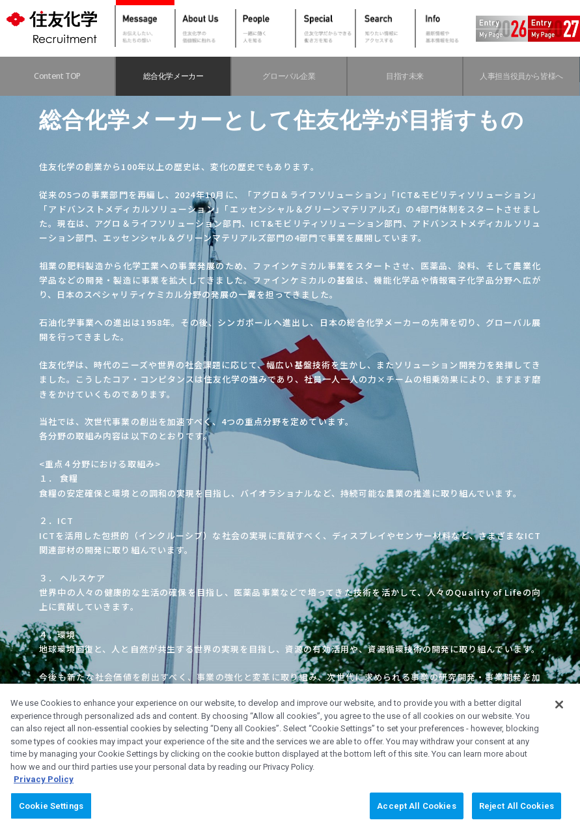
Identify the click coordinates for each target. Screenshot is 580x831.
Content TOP (57, 75)
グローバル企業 (288, 75)
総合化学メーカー (173, 75)
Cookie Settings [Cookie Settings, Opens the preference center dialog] (51, 817)
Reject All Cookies (516, 817)
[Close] (559, 715)
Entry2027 (560, 28)
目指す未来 (405, 75)
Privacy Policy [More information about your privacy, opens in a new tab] (44, 790)
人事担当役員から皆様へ (521, 75)
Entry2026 (508, 28)
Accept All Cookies (416, 817)
